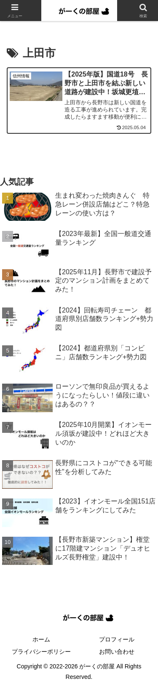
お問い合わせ (116, 651)
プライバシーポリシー (41, 651)
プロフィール (116, 639)
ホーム (41, 639)
